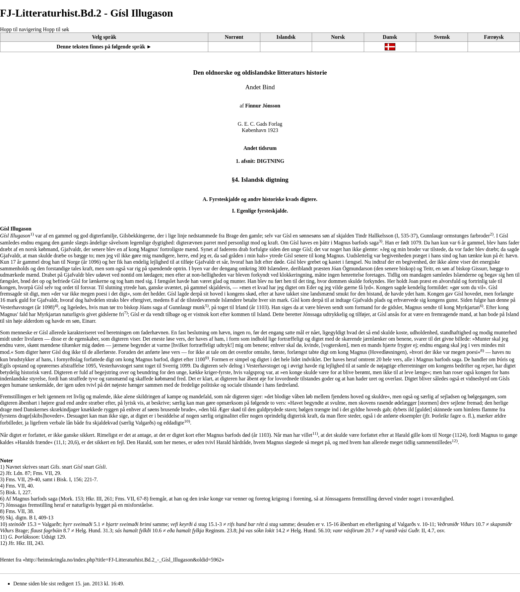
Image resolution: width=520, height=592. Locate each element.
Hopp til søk (56, 29)
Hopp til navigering (20, 29)
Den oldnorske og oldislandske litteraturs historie (260, 72)
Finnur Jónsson (262, 105)
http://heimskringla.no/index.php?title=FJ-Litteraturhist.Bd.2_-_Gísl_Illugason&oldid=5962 (123, 559)
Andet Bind (260, 87)
